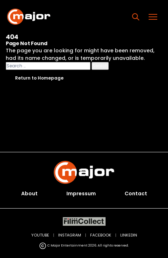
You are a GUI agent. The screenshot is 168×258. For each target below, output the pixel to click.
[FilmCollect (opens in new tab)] (84, 221)
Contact (136, 193)
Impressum (81, 193)
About (29, 193)
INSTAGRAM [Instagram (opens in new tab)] (69, 235)
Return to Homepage (39, 78)
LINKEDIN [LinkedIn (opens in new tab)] (128, 235)
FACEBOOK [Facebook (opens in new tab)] (100, 235)
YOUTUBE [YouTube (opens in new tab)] (40, 235)
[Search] (136, 17)
